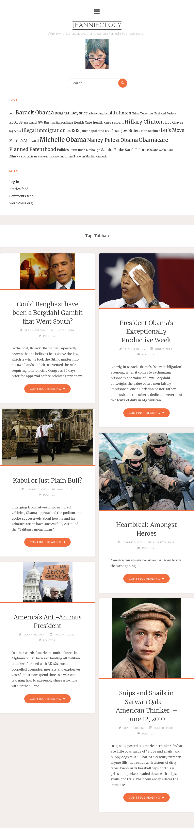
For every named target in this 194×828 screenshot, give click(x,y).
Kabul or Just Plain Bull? (47, 480)
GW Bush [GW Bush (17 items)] (44, 122)
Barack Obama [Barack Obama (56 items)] (34, 112)
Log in (14, 182)
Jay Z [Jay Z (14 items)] (108, 131)
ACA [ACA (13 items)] (12, 113)
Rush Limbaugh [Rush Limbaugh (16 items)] (89, 150)
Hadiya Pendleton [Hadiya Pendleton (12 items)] (62, 122)
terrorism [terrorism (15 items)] (66, 156)
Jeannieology (97, 25)
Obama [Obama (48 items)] (129, 140)
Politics (49, 335)
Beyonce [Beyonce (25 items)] (79, 113)
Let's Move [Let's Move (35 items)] (172, 130)
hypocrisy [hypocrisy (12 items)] (15, 131)
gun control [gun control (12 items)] (30, 122)
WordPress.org (21, 203)
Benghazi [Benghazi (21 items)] (63, 113)
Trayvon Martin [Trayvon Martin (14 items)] (84, 156)
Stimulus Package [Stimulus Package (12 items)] (48, 156)
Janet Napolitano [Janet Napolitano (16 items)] (92, 131)
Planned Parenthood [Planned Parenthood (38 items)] (32, 149)
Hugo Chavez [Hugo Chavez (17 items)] (173, 122)
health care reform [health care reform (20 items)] (108, 122)
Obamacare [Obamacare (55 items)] (153, 140)
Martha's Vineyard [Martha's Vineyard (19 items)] (24, 141)
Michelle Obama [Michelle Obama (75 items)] (62, 139)
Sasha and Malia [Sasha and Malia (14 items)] (156, 150)
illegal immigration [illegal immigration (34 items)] (44, 130)
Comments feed (21, 196)
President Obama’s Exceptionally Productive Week (146, 331)
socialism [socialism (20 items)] (29, 156)
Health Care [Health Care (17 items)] (83, 122)
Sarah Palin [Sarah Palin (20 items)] (134, 150)
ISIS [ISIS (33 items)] (75, 130)
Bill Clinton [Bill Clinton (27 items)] (119, 113)
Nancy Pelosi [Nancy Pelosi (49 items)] (103, 140)
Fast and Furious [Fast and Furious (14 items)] (165, 113)
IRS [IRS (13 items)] (68, 131)
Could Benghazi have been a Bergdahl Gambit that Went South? (48, 312)
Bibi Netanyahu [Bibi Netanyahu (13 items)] (98, 113)
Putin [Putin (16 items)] (73, 150)
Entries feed (18, 189)
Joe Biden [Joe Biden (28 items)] (130, 130)
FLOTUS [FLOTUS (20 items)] (16, 122)
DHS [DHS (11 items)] (151, 114)
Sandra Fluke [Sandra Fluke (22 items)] (112, 150)
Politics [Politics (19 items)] (63, 150)
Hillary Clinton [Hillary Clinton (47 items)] (143, 122)
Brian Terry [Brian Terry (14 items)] (140, 113)
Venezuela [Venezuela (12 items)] (101, 156)
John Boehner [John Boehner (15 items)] (150, 131)
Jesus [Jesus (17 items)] (116, 131)
